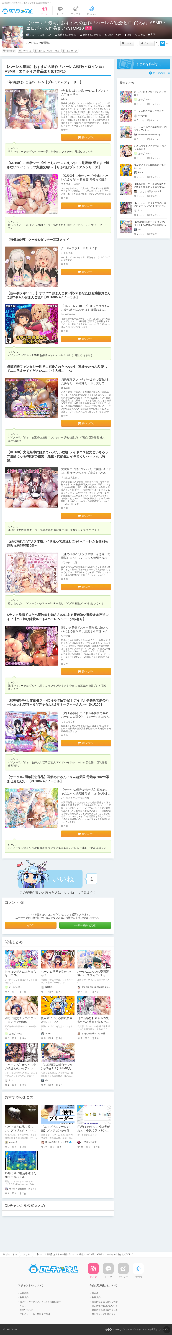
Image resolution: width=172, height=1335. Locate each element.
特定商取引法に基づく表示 (105, 1301)
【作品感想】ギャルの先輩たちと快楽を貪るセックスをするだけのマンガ (93, 1022)
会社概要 (24, 1293)
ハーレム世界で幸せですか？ (149, 111)
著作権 (95, 1293)
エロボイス (71, 51)
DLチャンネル (17, 11)
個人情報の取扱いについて (105, 1306)
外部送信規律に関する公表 (105, 1310)
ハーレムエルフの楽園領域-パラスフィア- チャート (93, 975)
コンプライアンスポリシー (105, 1314)
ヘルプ (23, 1306)
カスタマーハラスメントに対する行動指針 (40, 1301)
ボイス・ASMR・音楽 (49, 51)
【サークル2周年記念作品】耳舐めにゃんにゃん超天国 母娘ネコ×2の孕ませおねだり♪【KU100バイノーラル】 (86, 793)
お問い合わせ (26, 1310)
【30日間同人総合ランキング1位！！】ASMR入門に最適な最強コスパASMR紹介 (150, 225)
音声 (153, 34)
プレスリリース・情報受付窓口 (35, 1314)
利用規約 (24, 1297)
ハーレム (27, 51)
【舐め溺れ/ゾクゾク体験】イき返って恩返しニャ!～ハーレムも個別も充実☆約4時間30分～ (85, 558)
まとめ (26, 1254)
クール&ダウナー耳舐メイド (79, 248)
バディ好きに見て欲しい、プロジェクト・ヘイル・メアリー (20, 1130)
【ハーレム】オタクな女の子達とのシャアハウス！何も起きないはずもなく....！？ (150, 206)
